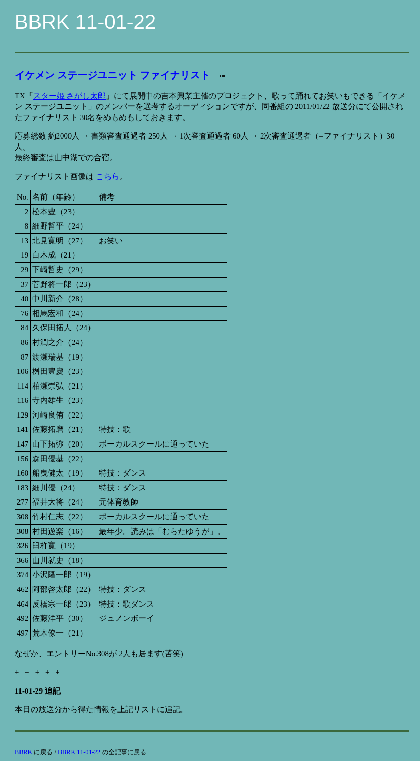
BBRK (23, 752)
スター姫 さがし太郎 (69, 96)
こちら (107, 176)
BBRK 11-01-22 (79, 752)
